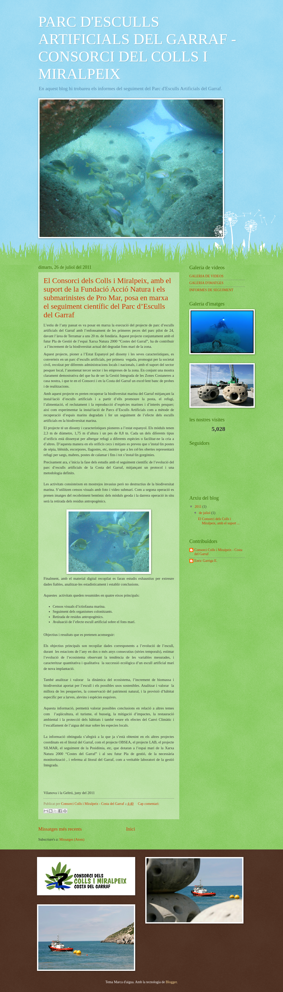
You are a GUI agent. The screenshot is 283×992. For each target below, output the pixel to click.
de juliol (205, 513)
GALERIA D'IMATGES (206, 283)
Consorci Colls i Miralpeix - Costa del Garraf (218, 552)
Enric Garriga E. (205, 561)
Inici (130, 829)
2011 (198, 506)
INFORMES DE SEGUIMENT (211, 290)
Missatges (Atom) (71, 839)
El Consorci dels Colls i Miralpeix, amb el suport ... (218, 521)
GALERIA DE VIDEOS (206, 276)
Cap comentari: (148, 804)
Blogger (171, 982)
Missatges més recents (60, 829)
